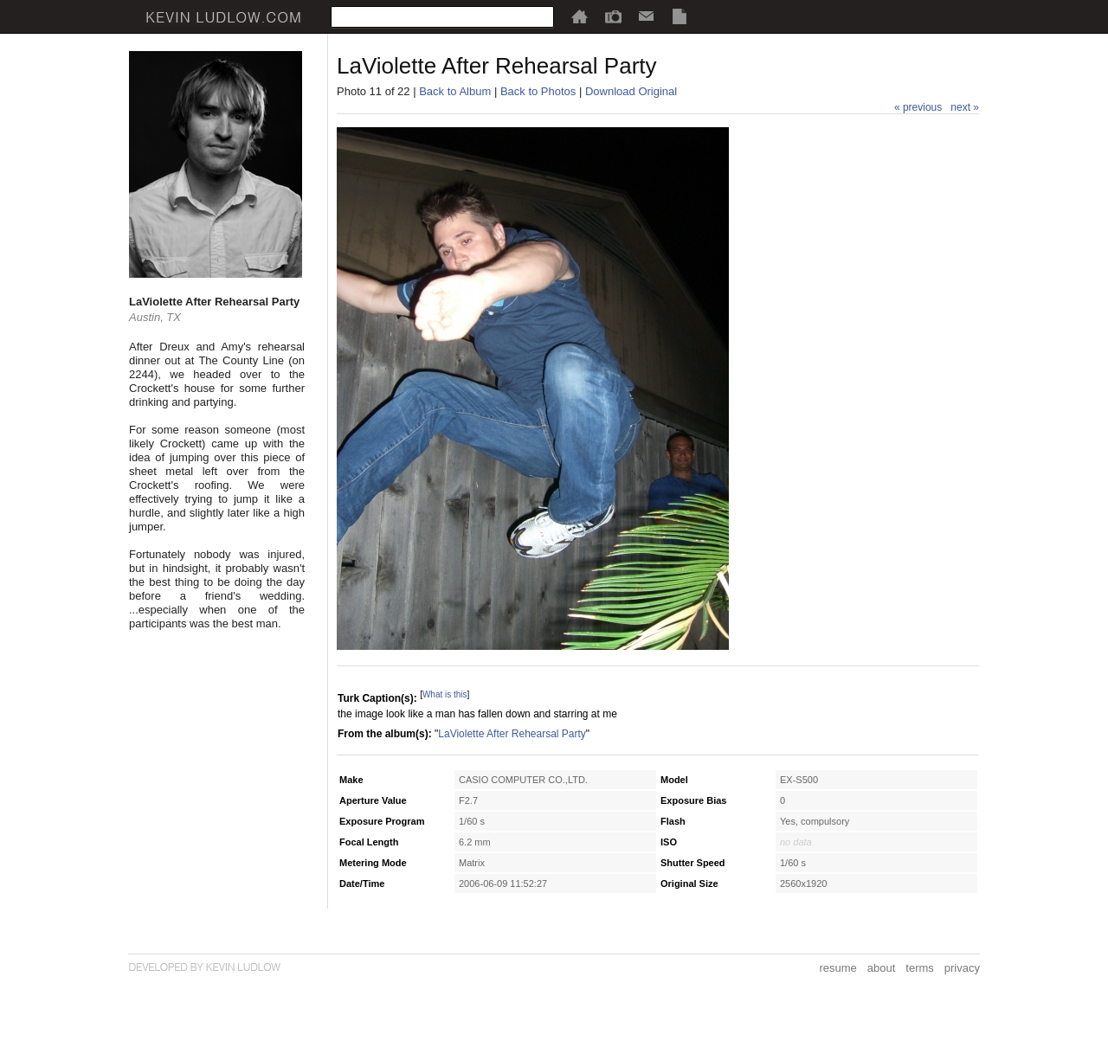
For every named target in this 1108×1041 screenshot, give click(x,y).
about (881, 967)
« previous (918, 107)
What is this (444, 694)
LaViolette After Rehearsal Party (512, 734)
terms (919, 967)
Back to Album (455, 91)
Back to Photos (538, 91)
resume (837, 967)
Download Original (631, 91)
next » (964, 107)
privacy (962, 967)
